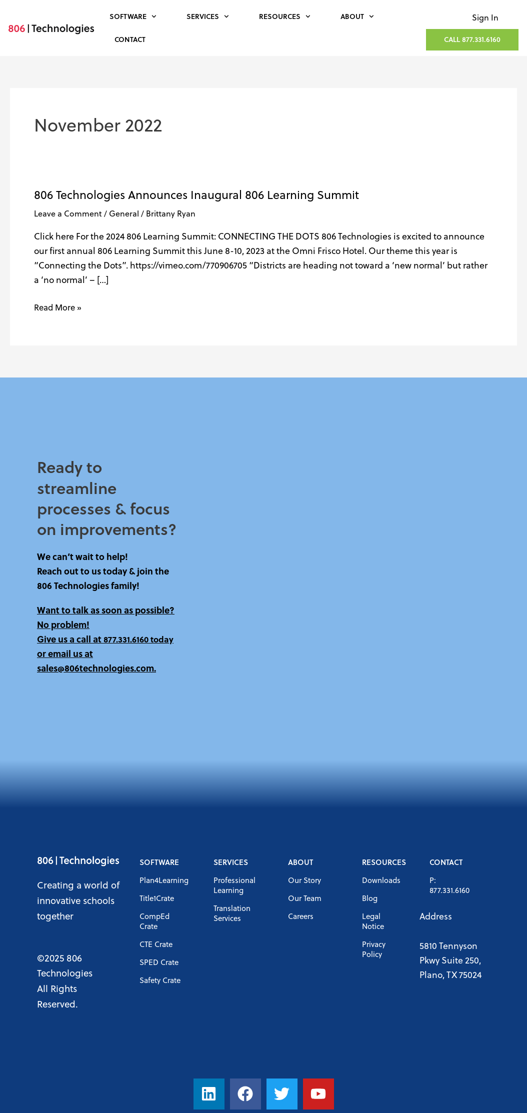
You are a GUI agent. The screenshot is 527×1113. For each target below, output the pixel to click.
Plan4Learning (164, 880)
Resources (284, 16)
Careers (301, 916)
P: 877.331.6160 (450, 885)
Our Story (304, 880)
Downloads (381, 880)
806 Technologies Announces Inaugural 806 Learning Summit (196, 194)
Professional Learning (235, 885)
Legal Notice (373, 921)
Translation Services (232, 913)
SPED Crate (159, 962)
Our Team (305, 898)
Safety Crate (160, 980)
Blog (370, 898)
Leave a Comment (68, 213)
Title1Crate (157, 898)
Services (207, 16)
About (357, 16)
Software (133, 16)
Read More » (59, 307)
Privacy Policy (374, 949)
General (124, 213)
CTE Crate (156, 944)
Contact (130, 39)
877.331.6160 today (140, 639)
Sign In (485, 17)
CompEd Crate (155, 921)
